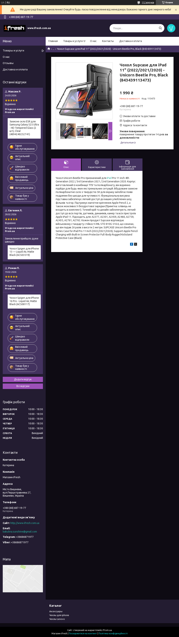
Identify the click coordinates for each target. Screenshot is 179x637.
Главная (53, 41)
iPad (109, 178)
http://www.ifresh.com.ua (24, 523)
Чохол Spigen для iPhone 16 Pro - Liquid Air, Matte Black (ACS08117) (24, 301)
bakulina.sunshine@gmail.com (20, 531)
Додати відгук (23, 379)
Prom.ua (107, 630)
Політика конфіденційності (113, 633)
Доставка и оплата (130, 41)
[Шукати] (160, 28)
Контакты (108, 41)
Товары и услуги (73, 41)
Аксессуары (55, 611)
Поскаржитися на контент (83, 633)
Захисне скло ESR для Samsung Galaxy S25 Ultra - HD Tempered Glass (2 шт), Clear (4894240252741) (24, 128)
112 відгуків (148, 2)
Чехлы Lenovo (57, 619)
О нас (93, 41)
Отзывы (8, 63)
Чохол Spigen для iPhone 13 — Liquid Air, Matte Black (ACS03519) (24, 251)
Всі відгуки (22, 386)
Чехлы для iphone (59, 615)
